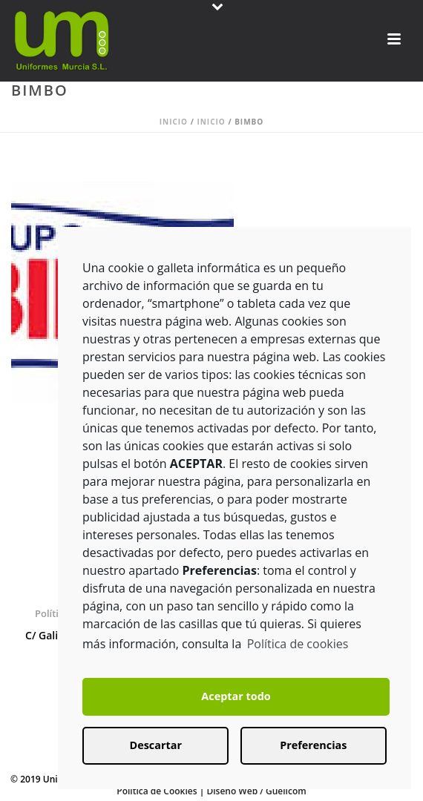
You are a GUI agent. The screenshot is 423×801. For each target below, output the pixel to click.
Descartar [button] (156, 745)
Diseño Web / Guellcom (256, 791)
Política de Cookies (157, 791)
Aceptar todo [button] (235, 696)
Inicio (174, 121)
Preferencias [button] (313, 745)
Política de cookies (298, 644)
